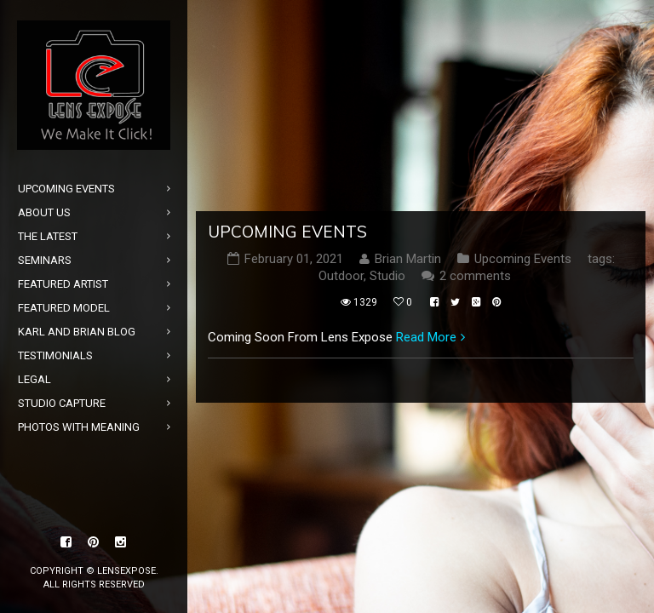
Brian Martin (408, 258)
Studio (387, 276)
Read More (426, 337)
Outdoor (341, 276)
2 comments (475, 276)
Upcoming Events (287, 231)
